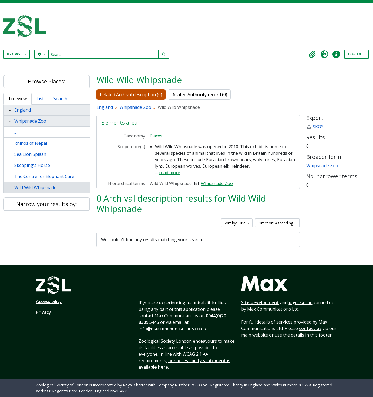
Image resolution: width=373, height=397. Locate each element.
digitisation (301, 302)
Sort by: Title (235, 223)
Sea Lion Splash (30, 154)
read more (169, 173)
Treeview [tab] (17, 99)
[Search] (104, 54)
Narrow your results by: (46, 204)
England (22, 110)
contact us (310, 328)
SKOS (315, 127)
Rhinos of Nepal (30, 143)
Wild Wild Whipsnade (35, 187)
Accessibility (49, 301)
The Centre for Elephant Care (44, 176)
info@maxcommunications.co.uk (172, 329)
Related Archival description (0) (131, 94)
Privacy (43, 312)
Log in (355, 54)
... (15, 132)
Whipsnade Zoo (30, 121)
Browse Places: (46, 81)
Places (156, 136)
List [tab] (40, 99)
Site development (260, 302)
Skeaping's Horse (32, 165)
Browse (15, 54)
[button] (312, 54)
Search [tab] (60, 99)
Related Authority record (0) (199, 94)
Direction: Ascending (275, 223)
